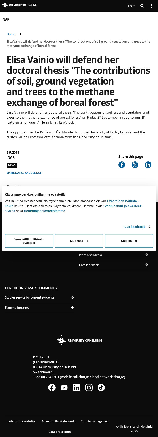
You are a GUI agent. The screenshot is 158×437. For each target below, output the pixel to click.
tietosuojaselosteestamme (44, 211)
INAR (5, 19)
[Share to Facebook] (121, 164)
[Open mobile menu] (150, 19)
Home (11, 34)
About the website (22, 421)
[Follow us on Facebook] (52, 387)
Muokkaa (79, 241)
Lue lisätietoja (134, 226)
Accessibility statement (58, 421)
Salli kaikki (129, 241)
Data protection (59, 432)
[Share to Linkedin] (148, 164)
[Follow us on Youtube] (64, 387)
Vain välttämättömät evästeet (29, 240)
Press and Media (113, 255)
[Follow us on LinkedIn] (76, 387)
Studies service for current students (39, 297)
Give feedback (113, 265)
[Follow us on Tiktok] (101, 387)
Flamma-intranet (39, 307)
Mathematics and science (24, 173)
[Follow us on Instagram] (89, 387)
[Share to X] (135, 164)
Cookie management (95, 421)
